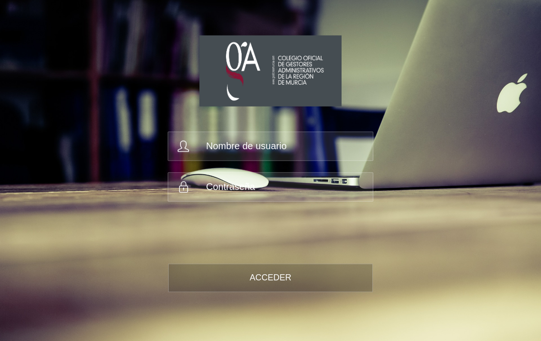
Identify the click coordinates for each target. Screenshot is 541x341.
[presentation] (241, 231)
